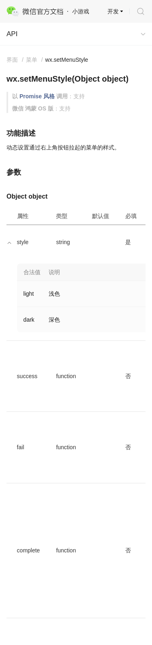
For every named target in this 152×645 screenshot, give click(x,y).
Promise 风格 (37, 96)
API (11, 34)
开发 (113, 11)
